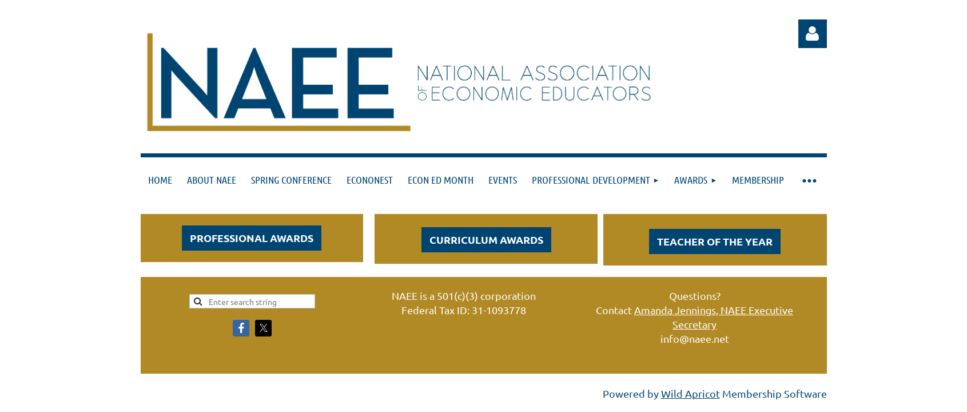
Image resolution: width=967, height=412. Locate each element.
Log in (812, 33)
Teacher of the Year (715, 241)
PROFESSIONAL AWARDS (251, 237)
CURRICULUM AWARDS (486, 239)
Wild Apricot (690, 393)
